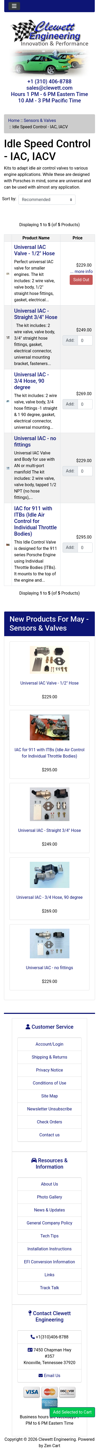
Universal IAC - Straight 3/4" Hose (35, 314)
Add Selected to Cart (72, 1412)
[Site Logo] (49, 33)
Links (50, 1274)
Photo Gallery (49, 1197)
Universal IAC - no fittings (49, 967)
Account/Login (49, 1044)
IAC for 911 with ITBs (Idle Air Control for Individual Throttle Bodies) (35, 521)
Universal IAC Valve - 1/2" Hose (34, 250)
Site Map (49, 1096)
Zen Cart (52, 1445)
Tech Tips (49, 1235)
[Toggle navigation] (14, 6)
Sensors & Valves (40, 120)
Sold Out (81, 279)
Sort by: (9, 198)
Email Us (49, 1375)
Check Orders (49, 1121)
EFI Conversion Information (49, 1261)
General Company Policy (49, 1222)
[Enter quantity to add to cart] (85, 340)
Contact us (49, 1134)
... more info (81, 271)
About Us (49, 1184)
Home (14, 120)
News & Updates (49, 1210)
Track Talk (49, 1287)
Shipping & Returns (49, 1057)
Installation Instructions (49, 1248)
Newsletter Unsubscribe (49, 1108)
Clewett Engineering (57, 1439)
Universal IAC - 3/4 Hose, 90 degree (31, 380)
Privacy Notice (49, 1070)
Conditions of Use (49, 1083)
